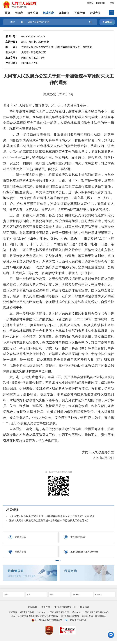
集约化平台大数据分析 (65, 607)
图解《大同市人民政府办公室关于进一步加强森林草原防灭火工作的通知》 (49, 520)
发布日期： (11, 63)
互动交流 (79, 12)
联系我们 (84, 607)
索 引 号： (11, 36)
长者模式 (107, 22)
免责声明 (45, 607)
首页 (7, 12)
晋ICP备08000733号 (70, 616)
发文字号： (11, 57)
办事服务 (63, 12)
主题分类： (11, 41)
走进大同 (95, 12)
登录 (112, 3)
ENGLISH (100, 3)
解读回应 (48, 12)
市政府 (19, 12)
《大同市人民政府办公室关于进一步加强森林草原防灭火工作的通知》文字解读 (51, 516)
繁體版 (90, 3)
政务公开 (32, 12)
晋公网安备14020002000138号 (46, 620)
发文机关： (11, 52)
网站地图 (32, 607)
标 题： (11, 47)
